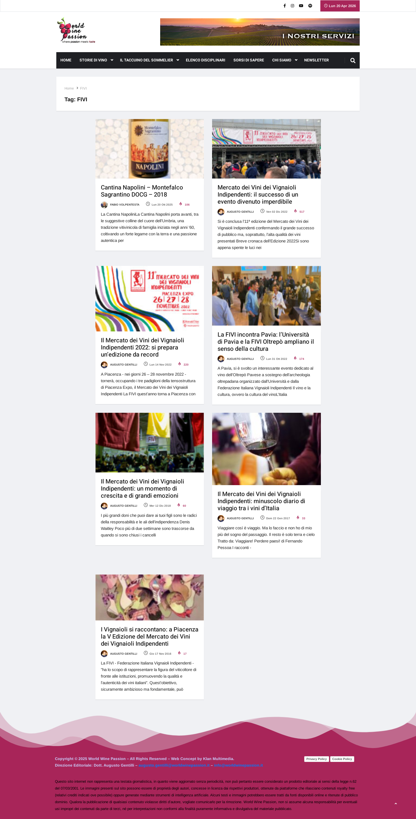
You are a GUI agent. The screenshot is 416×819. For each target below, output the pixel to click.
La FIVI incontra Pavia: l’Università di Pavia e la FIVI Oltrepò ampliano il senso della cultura (266, 341)
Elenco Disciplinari (205, 60)
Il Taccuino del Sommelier (149, 60)
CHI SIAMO (284, 60)
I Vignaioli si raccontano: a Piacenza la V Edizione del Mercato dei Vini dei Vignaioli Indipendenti (149, 636)
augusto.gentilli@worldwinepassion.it (174, 765)
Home (65, 60)
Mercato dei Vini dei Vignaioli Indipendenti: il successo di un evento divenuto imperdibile (258, 194)
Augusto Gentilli (236, 211)
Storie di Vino (96, 60)
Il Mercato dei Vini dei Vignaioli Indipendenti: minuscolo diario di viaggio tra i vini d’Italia (261, 501)
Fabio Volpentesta (120, 204)
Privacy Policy (316, 759)
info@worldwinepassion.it (238, 765)
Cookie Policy (342, 759)
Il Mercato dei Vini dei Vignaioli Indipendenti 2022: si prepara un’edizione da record (142, 347)
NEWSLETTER (316, 60)
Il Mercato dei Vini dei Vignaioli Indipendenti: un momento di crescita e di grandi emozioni (142, 488)
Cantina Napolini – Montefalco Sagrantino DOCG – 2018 (142, 191)
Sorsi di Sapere (248, 60)
